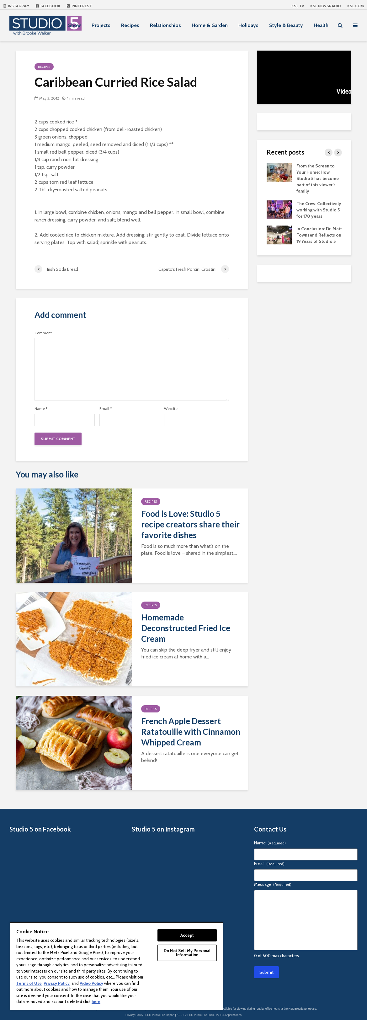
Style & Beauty (286, 25)
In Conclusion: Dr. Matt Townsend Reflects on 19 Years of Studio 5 (319, 235)
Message (272, 884)
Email (105, 409)
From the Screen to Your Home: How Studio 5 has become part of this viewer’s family (317, 178)
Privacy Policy (134, 1015)
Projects (101, 25)
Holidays (248, 25)
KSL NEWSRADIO (325, 5)
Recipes (130, 25)
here (96, 1001)
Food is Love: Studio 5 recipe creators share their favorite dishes (190, 524)
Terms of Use (29, 983)
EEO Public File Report (159, 1015)
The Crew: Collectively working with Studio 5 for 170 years (318, 210)
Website (171, 409)
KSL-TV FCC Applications (225, 1015)
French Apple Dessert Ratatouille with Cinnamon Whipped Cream (190, 731)
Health (321, 25)
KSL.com (355, 5)
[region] (116, 966)
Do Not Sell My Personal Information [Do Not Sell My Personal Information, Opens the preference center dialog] (187, 952)
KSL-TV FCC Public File (192, 1015)
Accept (187, 935)
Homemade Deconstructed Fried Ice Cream (185, 628)
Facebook (48, 5)
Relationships (165, 25)
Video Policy (91, 983)
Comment (43, 333)
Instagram (16, 5)
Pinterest (79, 5)
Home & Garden (210, 25)
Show (74, 25)
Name (41, 409)
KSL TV (297, 5)
